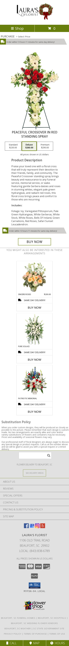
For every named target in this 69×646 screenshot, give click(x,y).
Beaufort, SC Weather (18, 628)
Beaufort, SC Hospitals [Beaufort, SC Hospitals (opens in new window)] (52, 618)
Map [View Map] (34, 643)
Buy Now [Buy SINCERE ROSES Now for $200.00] (34, 307)
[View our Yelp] (42, 527)
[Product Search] (35, 455)
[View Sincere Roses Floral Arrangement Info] (34, 277)
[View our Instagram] (37, 527)
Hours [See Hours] (57, 643)
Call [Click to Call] (11, 643)
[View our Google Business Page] (31, 527)
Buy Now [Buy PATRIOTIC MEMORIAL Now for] (34, 412)
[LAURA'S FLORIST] (34, 20)
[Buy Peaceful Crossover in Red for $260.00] (34, 241)
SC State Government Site (48, 628)
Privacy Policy (12, 633)
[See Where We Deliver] (34, 472)
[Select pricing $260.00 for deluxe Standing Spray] (29, 146)
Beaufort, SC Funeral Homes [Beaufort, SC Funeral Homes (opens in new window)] (18, 618)
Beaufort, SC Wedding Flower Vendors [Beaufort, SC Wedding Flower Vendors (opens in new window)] (34, 623)
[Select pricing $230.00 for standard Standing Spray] (13, 146)
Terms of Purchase (35, 633)
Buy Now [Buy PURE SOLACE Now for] (34, 360)
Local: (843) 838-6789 (34, 551)
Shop (17, 28)
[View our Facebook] (26, 527)
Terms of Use (57, 633)
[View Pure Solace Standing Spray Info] (34, 329)
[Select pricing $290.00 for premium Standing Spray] (45, 146)
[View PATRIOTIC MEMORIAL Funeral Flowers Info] (34, 381)
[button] (34, 585)
